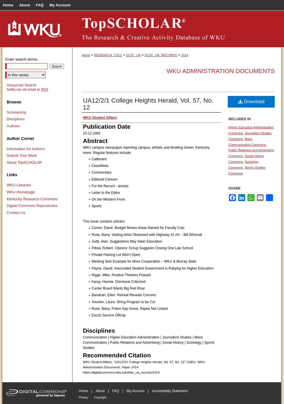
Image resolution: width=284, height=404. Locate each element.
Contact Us (16, 212)
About (100, 391)
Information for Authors (26, 149)
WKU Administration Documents (221, 71)
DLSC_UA (133, 55)
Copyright (100, 397)
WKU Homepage (21, 192)
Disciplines (16, 119)
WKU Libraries (19, 185)
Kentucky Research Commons (32, 199)
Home (86, 55)
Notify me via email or (27, 90)
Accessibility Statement (170, 391)
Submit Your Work (22, 155)
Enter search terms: (21, 59)
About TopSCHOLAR (24, 162)
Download (251, 101)
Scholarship (16, 112)
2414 (184, 55)
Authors (13, 126)
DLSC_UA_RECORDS (161, 55)
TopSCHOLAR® (177, 29)
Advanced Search (22, 85)
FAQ (115, 391)
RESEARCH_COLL (108, 55)
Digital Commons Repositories (32, 205)
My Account (136, 391)
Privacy (83, 397)
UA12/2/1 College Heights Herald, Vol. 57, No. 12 (148, 104)
